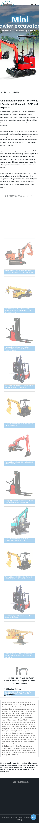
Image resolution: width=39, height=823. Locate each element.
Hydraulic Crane (28, 769)
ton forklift (15, 92)
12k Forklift (33, 765)
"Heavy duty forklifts (21, 767)
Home (6, 92)
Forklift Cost (4, 772)
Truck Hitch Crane (30, 763)
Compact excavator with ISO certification (14, 765)
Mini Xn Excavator (6, 767)
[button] (32, 4)
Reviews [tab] (9, 694)
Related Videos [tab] (12, 689)
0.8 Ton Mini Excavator (14, 769)
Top (33, 817)
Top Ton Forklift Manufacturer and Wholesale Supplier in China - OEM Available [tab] (19, 681)
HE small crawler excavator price (11, 763)
